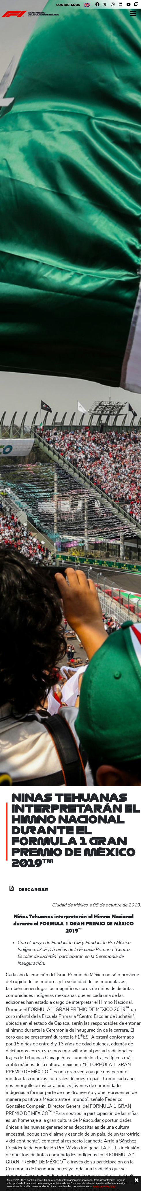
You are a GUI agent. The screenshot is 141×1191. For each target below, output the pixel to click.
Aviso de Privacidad (104, 1186)
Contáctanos (68, 5)
